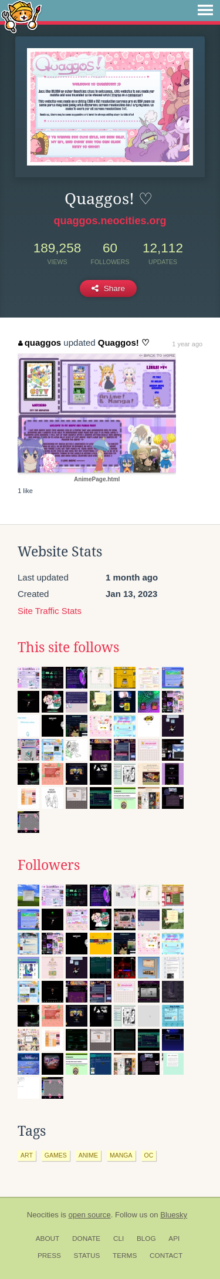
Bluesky (173, 1214)
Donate (86, 1238)
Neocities (43, 1214)
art (27, 1155)
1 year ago (187, 343)
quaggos (39, 342)
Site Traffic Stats (50, 611)
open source (90, 1214)
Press (49, 1255)
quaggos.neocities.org (109, 221)
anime (88, 1155)
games (56, 1155)
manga (121, 1155)
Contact (166, 1255)
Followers (49, 865)
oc (149, 1155)
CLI (118, 1238)
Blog (146, 1238)
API (174, 1238)
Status (87, 1255)
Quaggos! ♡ (123, 342)
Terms (125, 1255)
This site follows (68, 647)
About (48, 1238)
